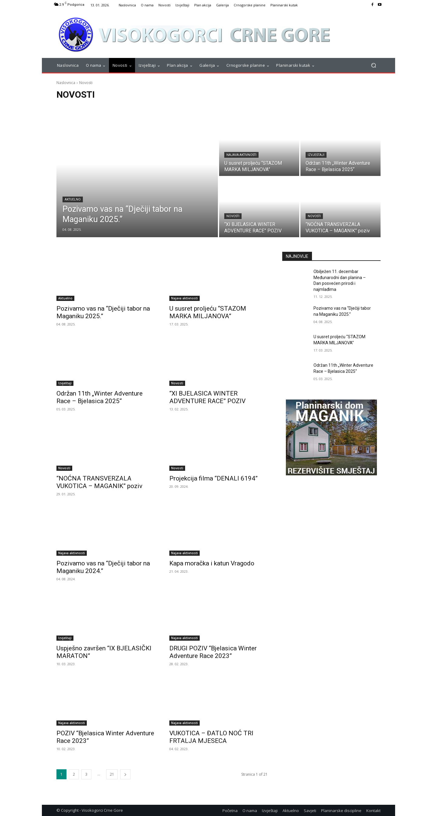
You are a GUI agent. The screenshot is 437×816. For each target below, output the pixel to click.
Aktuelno (73, 199)
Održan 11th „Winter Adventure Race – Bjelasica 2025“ (99, 397)
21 (112, 774)
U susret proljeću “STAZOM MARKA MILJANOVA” (207, 312)
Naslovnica (65, 82)
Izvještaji (316, 155)
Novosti (232, 216)
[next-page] (125, 774)
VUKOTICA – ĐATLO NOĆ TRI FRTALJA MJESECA (211, 737)
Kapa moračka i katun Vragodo (211, 563)
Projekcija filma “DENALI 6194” (213, 478)
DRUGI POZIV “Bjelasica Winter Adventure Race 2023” (213, 652)
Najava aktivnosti (241, 155)
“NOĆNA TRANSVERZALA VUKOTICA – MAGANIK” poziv (99, 482)
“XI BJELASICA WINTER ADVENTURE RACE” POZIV (207, 397)
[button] (373, 65)
